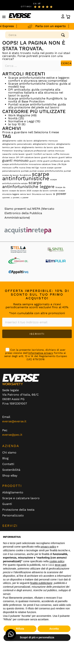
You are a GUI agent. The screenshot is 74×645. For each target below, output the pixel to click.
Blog (5, 458)
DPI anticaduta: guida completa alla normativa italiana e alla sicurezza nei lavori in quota (35, 92)
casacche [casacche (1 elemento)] (6, 154)
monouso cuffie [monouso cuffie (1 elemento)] (10, 167)
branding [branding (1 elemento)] (18, 151)
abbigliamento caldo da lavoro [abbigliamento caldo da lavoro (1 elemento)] (17, 141)
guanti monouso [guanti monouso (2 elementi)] (15, 160)
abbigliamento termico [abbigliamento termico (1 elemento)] (44, 144)
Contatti (8, 464)
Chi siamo (9, 452)
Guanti (7, 503)
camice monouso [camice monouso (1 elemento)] (56, 151)
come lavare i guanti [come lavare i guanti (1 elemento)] (22, 154)
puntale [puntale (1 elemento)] (25, 171)
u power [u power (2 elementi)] (59, 194)
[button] (4, 16)
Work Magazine (19, 115)
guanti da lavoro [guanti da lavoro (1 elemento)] (49, 157)
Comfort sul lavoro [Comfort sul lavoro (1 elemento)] (42, 154)
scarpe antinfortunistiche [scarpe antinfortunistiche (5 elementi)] (25, 176)
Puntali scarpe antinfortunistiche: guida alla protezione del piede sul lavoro (37, 106)
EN (35, 3)
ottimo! (26, 6)
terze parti (60, 564)
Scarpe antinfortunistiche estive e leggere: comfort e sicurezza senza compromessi (39, 79)
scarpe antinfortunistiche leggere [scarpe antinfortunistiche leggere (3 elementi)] (28, 184)
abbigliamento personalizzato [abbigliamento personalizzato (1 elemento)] (17, 144)
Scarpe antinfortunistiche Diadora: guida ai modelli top (39, 85)
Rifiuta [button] (20, 628)
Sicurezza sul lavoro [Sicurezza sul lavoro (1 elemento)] (42, 194)
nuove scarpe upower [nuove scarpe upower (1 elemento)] (51, 167)
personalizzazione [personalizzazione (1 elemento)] (11, 171)
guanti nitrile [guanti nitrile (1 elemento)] (36, 161)
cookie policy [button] (56, 561)
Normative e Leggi (21, 121)
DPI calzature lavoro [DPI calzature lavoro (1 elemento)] (30, 157)
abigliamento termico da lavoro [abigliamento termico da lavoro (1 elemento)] (37, 147)
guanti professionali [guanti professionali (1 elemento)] (53, 161)
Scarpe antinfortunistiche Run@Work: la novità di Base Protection (37, 100)
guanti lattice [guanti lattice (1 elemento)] (65, 157)
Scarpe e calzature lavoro (21, 498)
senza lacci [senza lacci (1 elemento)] (25, 194)
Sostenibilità (11, 469)
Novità (12, 118)
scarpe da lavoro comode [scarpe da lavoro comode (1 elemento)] (44, 190)
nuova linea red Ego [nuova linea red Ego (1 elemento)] (29, 167)
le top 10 (14, 124)
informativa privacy (40, 352)
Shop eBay (9, 475)
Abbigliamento (12, 492)
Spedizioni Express (18, 26)
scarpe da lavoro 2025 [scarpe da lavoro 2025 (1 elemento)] (20, 190)
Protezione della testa (18, 509)
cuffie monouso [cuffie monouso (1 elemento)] (61, 154)
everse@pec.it (12, 434)
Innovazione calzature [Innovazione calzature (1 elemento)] (40, 164)
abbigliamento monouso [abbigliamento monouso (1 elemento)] (45, 141)
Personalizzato (13, 515)
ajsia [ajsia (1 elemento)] (56, 147)
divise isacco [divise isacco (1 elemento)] (8, 157)
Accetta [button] (54, 628)
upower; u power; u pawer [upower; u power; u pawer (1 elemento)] (15, 197)
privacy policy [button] (48, 546)
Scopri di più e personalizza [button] (37, 637)
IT (39, 3)
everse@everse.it (14, 421)
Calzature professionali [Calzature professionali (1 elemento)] (34, 151)
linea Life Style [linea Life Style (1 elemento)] (59, 164)
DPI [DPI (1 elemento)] (17, 157)
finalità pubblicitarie (41, 583)
